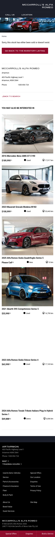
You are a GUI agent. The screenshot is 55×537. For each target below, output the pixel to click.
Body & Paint (8, 495)
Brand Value (7, 507)
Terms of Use (35, 486)
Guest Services (8, 511)
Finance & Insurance (11, 486)
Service (6, 477)
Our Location (35, 477)
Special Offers (35, 473)
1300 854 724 (23, 85)
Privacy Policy (35, 491)
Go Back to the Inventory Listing (25, 51)
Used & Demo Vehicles (11, 473)
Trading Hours (11, 464)
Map (4, 461)
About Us (6, 502)
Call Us (8, 15)
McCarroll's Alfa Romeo (37, 6)
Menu (52, 15)
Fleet (5, 491)
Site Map (33, 502)
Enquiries (34, 482)
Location (24, 15)
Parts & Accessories (10, 482)
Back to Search (11, 96)
